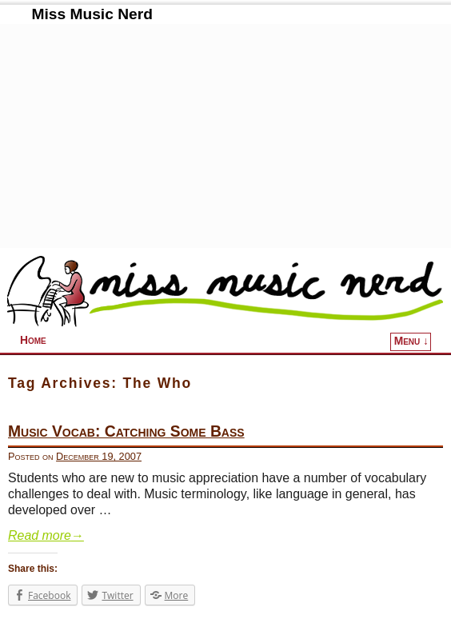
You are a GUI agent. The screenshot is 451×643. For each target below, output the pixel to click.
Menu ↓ (411, 341)
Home (33, 340)
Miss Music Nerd (91, 14)
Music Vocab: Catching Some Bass (126, 431)
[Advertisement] (225, 136)
